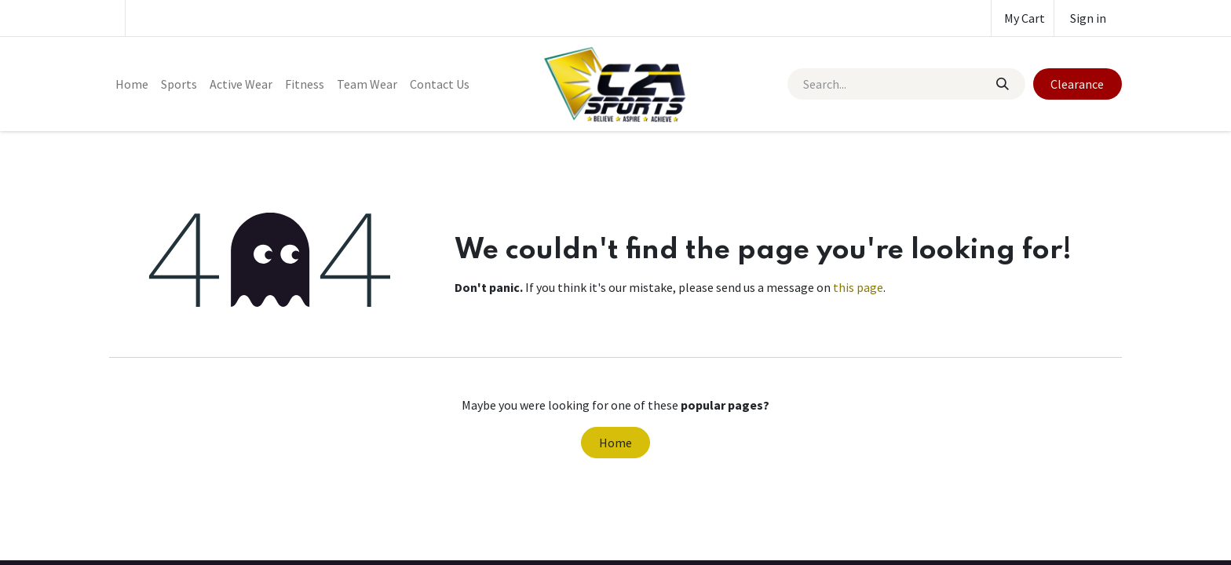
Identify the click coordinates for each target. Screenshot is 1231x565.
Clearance (1077, 84)
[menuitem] (132, 84)
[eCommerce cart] (1023, 18)
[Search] (1001, 84)
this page (858, 287)
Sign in (1088, 18)
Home (615, 442)
